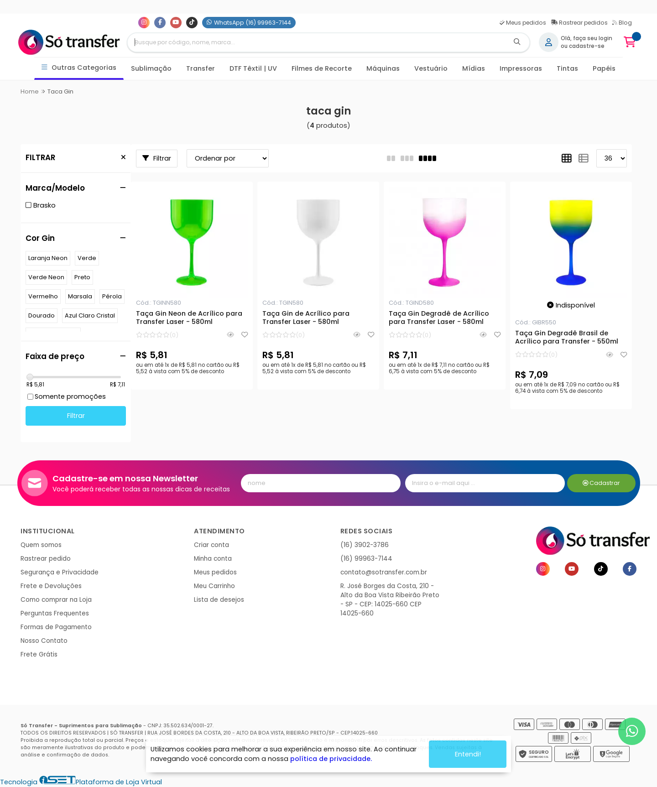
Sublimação (151, 68)
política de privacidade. (331, 758)
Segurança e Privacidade (60, 572)
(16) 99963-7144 (366, 558)
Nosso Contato (44, 640)
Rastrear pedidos (579, 22)
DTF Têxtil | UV (253, 68)
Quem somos (41, 545)
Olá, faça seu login (586, 38)
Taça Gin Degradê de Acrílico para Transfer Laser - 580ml (439, 318)
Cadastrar (601, 483)
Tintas (567, 68)
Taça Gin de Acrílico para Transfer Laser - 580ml (305, 318)
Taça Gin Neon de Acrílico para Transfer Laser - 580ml (189, 318)
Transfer (200, 68)
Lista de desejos (219, 599)
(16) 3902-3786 (364, 545)
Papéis (604, 68)
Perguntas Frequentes (55, 613)
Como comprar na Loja (56, 599)
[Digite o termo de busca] (316, 42)
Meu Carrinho (214, 586)
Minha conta (213, 558)
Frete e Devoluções (51, 586)
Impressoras (521, 68)
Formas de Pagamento (56, 627)
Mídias (473, 68)
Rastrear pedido (46, 558)
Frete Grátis (39, 654)
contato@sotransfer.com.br (383, 572)
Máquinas (383, 68)
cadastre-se (587, 46)
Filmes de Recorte (322, 68)
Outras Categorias (79, 68)
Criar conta (211, 545)
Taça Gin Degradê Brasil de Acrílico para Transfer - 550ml (566, 337)
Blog (622, 22)
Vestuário (431, 68)
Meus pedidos (523, 22)
